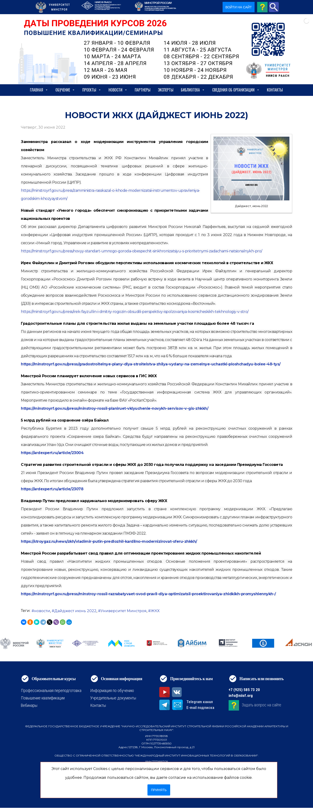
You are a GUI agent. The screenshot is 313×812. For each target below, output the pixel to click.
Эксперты (165, 90)
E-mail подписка (200, 707)
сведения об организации (235, 89)
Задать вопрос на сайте (261, 704)
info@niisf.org (241, 695)
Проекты (91, 89)
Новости (118, 89)
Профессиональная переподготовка (51, 690)
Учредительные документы (113, 697)
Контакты (275, 90)
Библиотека (193, 89)
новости (42, 611)
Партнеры (142, 90)
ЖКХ (155, 611)
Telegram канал (199, 701)
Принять (158, 790)
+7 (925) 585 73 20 (244, 689)
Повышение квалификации (43, 697)
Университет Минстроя (124, 611)
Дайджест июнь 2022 (75, 611)
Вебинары (29, 705)
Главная (39, 89)
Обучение (65, 89)
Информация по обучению (112, 690)
